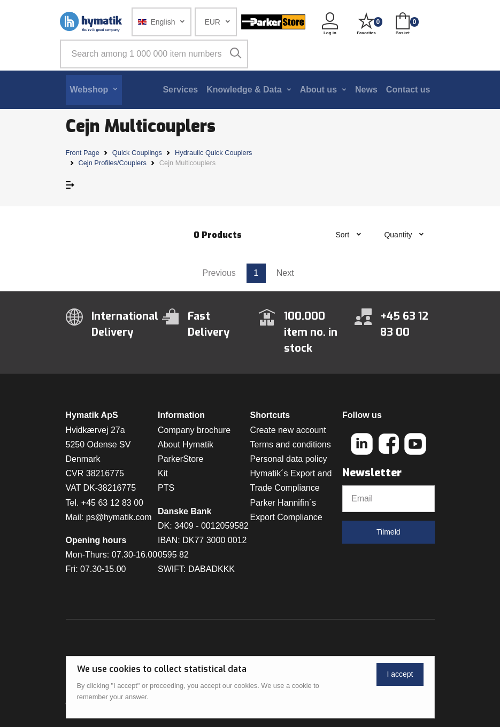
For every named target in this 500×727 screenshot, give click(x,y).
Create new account (288, 430)
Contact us (408, 89)
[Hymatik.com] (92, 22)
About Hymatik (185, 444)
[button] (162, 22)
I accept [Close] (400, 674)
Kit (163, 473)
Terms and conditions (290, 444)
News (366, 89)
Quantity (399, 234)
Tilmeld (388, 532)
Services (180, 89)
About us (318, 89)
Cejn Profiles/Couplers (113, 163)
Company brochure (194, 430)
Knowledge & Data (243, 89)
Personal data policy (288, 458)
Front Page (82, 153)
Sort (343, 234)
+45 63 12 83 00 (112, 502)
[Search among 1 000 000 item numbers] (154, 54)
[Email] (388, 498)
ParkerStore (180, 458)
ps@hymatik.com (119, 517)
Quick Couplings (137, 153)
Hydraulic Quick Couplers (213, 153)
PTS (166, 487)
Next (285, 272)
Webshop (89, 89)
